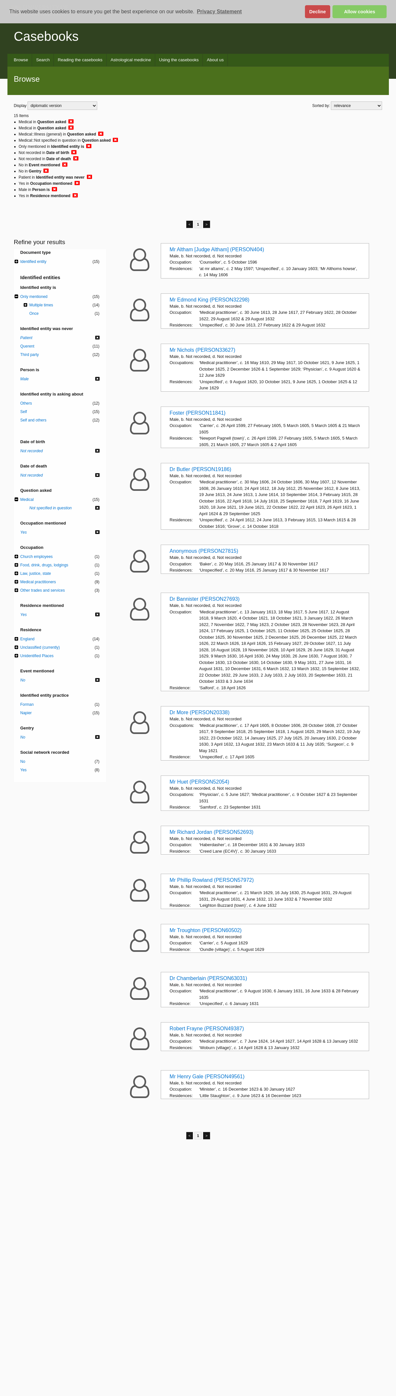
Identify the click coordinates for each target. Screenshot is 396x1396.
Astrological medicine (131, 59)
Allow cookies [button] (359, 11)
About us (215, 59)
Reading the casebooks (80, 59)
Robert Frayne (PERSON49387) (206, 1028)
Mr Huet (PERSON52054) (199, 782)
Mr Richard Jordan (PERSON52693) (211, 832)
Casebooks (46, 36)
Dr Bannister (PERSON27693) (204, 599)
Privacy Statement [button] (219, 11)
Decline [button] (317, 11)
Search (43, 59)
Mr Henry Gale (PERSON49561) (206, 1076)
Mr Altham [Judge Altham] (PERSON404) (216, 249)
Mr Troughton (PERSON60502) (205, 930)
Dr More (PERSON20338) (199, 712)
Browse (21, 59)
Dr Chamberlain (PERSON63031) (208, 978)
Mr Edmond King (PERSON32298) (209, 299)
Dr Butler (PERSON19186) (200, 469)
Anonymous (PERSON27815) (203, 551)
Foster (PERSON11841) (197, 413)
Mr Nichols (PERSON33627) (202, 350)
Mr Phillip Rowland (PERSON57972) (211, 880)
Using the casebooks (179, 59)
